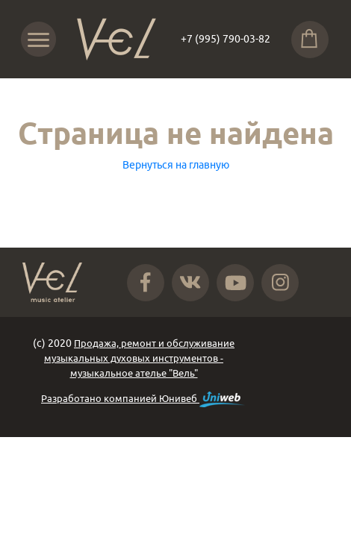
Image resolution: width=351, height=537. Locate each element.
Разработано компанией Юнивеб (143, 399)
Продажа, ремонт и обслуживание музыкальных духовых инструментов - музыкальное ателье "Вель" (139, 358)
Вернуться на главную (175, 165)
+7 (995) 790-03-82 (225, 39)
